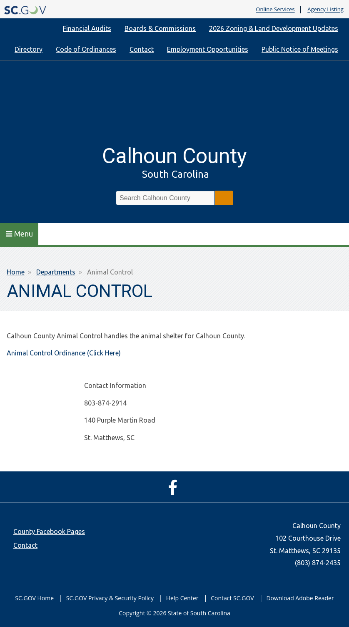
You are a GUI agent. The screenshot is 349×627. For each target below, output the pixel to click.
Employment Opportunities (207, 49)
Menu (19, 233)
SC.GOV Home (34, 598)
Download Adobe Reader (300, 598)
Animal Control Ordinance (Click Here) (64, 353)
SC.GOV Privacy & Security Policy (110, 598)
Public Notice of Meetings (300, 49)
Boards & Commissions (160, 28)
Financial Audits (87, 28)
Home (16, 272)
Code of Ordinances (86, 49)
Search (224, 198)
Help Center (182, 598)
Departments (55, 272)
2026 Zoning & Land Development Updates (273, 28)
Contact (142, 49)
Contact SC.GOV (232, 598)
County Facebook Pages (49, 531)
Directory (28, 49)
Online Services (275, 9)
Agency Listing (325, 9)
